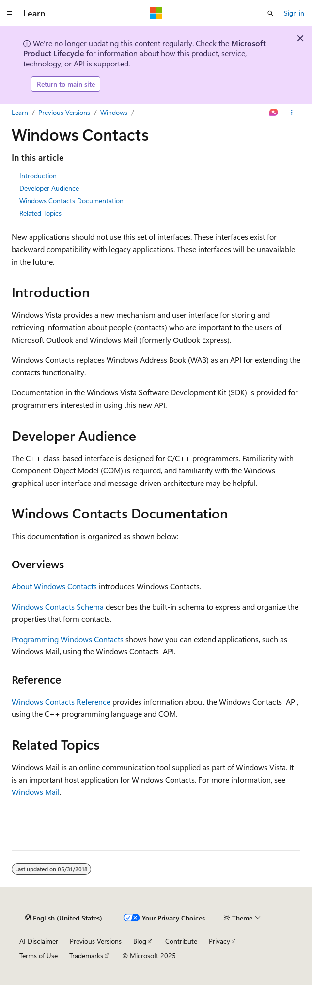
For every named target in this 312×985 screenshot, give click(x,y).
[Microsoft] (156, 13)
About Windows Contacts (54, 586)
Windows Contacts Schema (58, 606)
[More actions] (291, 112)
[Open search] (270, 13)
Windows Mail (36, 792)
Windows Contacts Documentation (71, 200)
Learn (20, 112)
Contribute (181, 941)
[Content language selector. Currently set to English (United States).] (63, 918)
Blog (139, 941)
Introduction (38, 175)
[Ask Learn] (274, 112)
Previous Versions (64, 112)
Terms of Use (38, 955)
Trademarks (86, 955)
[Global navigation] (9, 13)
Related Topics (40, 213)
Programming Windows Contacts (68, 639)
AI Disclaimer (38, 941)
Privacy (219, 941)
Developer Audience (49, 188)
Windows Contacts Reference (61, 701)
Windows (113, 112)
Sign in (294, 12)
